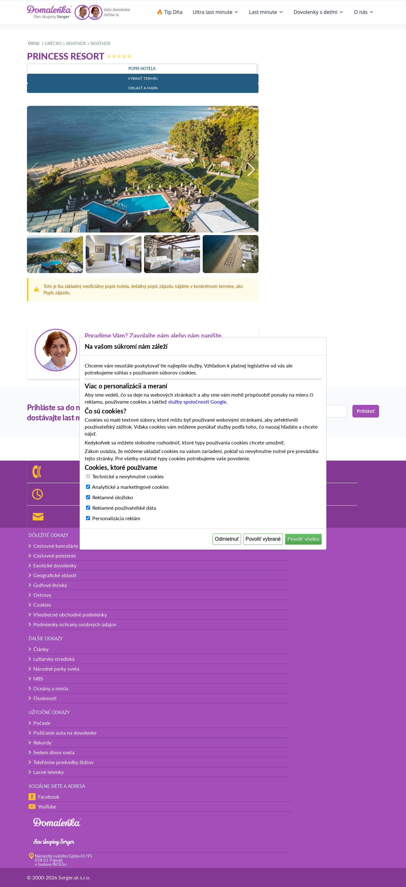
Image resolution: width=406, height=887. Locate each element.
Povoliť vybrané (263, 539)
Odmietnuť (227, 539)
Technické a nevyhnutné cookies (128, 476)
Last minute (266, 12)
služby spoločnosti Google (197, 402)
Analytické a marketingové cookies (130, 487)
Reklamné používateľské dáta (124, 508)
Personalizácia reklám (116, 518)
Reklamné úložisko (112, 497)
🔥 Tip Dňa (170, 12)
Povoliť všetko (303, 539)
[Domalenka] (49, 12)
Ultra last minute (216, 12)
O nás (364, 12)
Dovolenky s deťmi (319, 12)
